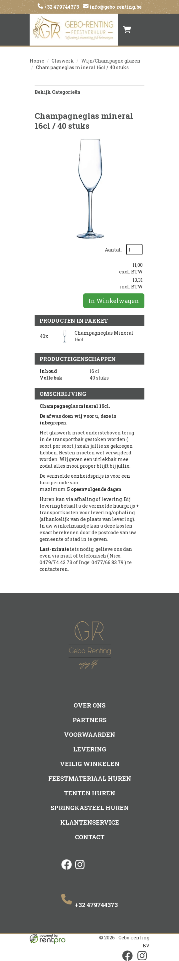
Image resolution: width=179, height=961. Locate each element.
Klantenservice (89, 822)
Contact (89, 837)
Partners (89, 720)
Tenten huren (89, 793)
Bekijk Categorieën (89, 92)
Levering (89, 749)
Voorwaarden (89, 734)
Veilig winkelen (89, 764)
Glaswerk (63, 61)
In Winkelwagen (114, 301)
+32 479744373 (61, 7)
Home (37, 61)
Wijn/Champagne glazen (110, 61)
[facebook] (66, 870)
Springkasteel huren (90, 808)
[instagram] (80, 870)
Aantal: (113, 249)
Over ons (89, 705)
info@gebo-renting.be (115, 7)
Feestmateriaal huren (89, 778)
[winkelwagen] (127, 29)
